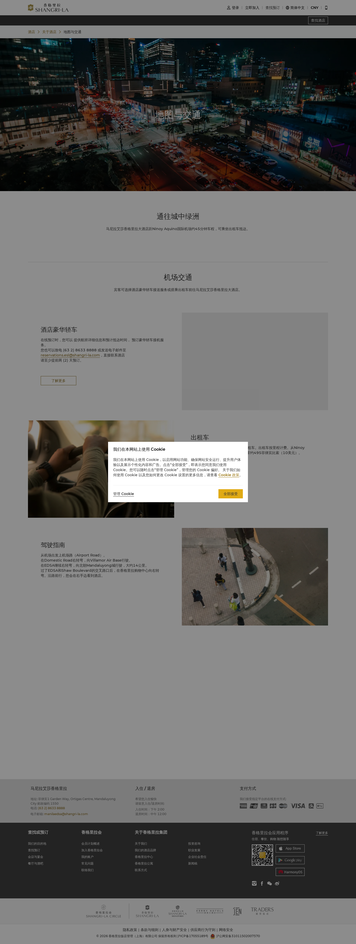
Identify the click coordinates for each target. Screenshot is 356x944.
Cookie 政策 (228, 475)
